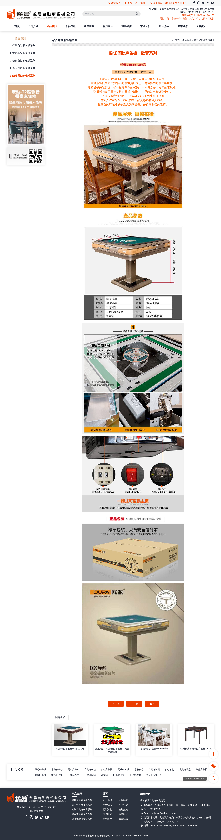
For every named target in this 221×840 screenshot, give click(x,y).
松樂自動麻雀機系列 (22, 61)
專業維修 (183, 26)
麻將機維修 (155, 775)
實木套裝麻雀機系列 (22, 53)
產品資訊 (52, 26)
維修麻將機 (74, 775)
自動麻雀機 (108, 770)
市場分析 (145, 26)
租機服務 (89, 26)
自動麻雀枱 (91, 770)
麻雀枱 (123, 775)
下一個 (134, 704)
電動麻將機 (125, 770)
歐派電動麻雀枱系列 (22, 76)
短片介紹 (164, 26)
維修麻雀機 (57, 775)
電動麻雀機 (74, 770)
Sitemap (138, 836)
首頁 (17, 26)
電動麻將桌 (189, 770)
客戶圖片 (108, 26)
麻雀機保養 (138, 775)
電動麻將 (141, 770)
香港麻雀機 (40, 770)
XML (146, 836)
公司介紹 (33, 26)
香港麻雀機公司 (174, 775)
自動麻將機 (157, 770)
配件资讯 (70, 26)
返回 (152, 704)
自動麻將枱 (108, 775)
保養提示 (201, 26)
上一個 (115, 704)
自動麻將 (173, 770)
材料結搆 (126, 26)
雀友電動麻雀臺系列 (22, 68)
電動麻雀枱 (57, 770)
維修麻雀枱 (40, 775)
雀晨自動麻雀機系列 (22, 46)
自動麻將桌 (91, 775)
